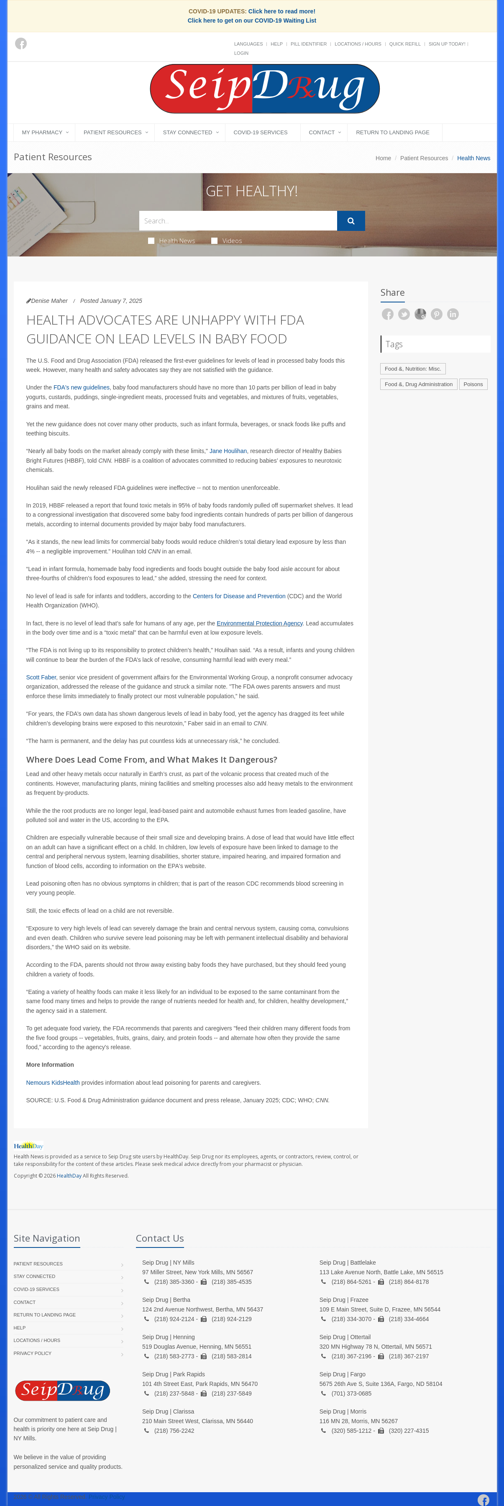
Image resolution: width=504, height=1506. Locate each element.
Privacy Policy (33, 1353)
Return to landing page (393, 132)
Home (383, 158)
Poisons (473, 384)
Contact (322, 132)
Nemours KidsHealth (53, 1082)
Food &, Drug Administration (419, 384)
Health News (171, 240)
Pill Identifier (309, 43)
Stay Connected (187, 132)
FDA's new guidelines (82, 387)
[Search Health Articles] (238, 221)
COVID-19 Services (261, 132)
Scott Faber (41, 677)
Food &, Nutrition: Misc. (413, 369)
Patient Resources (113, 132)
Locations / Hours (358, 43)
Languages (248, 43)
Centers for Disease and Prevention (239, 596)
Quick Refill (405, 43)
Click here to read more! (281, 11)
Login (241, 53)
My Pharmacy (42, 132)
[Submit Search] (351, 221)
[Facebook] (21, 43)
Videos (226, 240)
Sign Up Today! (447, 43)
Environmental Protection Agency (259, 623)
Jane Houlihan (228, 451)
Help (277, 43)
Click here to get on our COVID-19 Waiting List (252, 20)
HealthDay (69, 1175)
